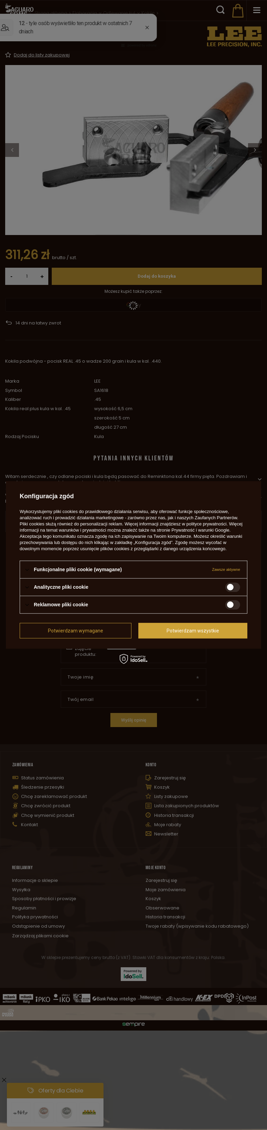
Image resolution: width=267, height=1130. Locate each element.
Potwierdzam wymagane (75, 630)
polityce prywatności (206, 523)
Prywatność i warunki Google (200, 530)
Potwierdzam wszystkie (193, 630)
